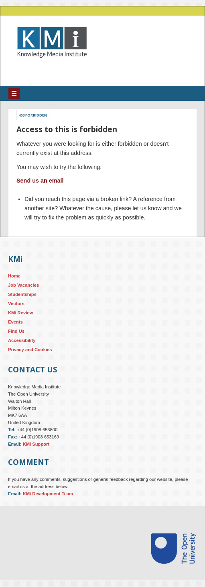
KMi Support (36, 444)
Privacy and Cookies (30, 349)
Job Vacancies (23, 285)
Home (14, 275)
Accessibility (21, 340)
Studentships (22, 294)
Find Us (16, 331)
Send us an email (40, 180)
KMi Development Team (48, 493)
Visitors (16, 303)
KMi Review (20, 312)
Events (15, 322)
